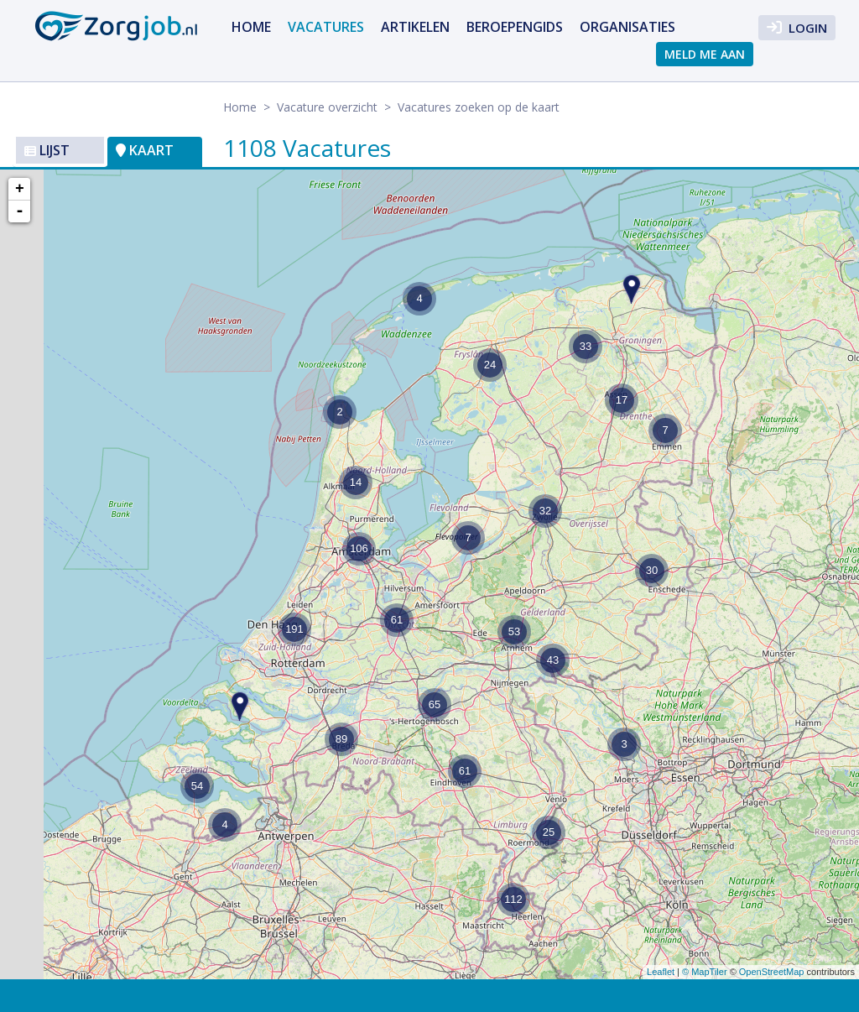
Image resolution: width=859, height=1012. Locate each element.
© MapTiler (704, 972)
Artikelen (415, 27)
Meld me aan (704, 54)
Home (251, 27)
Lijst (47, 150)
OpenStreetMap (771, 972)
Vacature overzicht (327, 107)
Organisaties (627, 27)
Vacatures (326, 27)
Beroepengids (514, 27)
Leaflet (660, 972)
